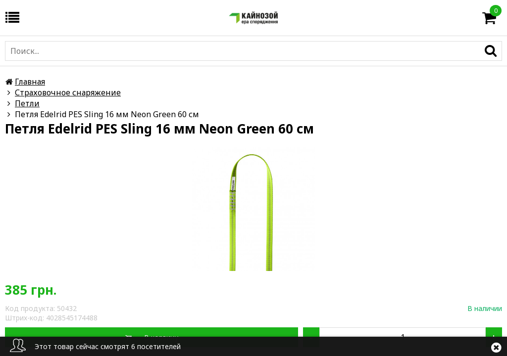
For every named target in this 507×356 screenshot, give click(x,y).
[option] (253, 209)
